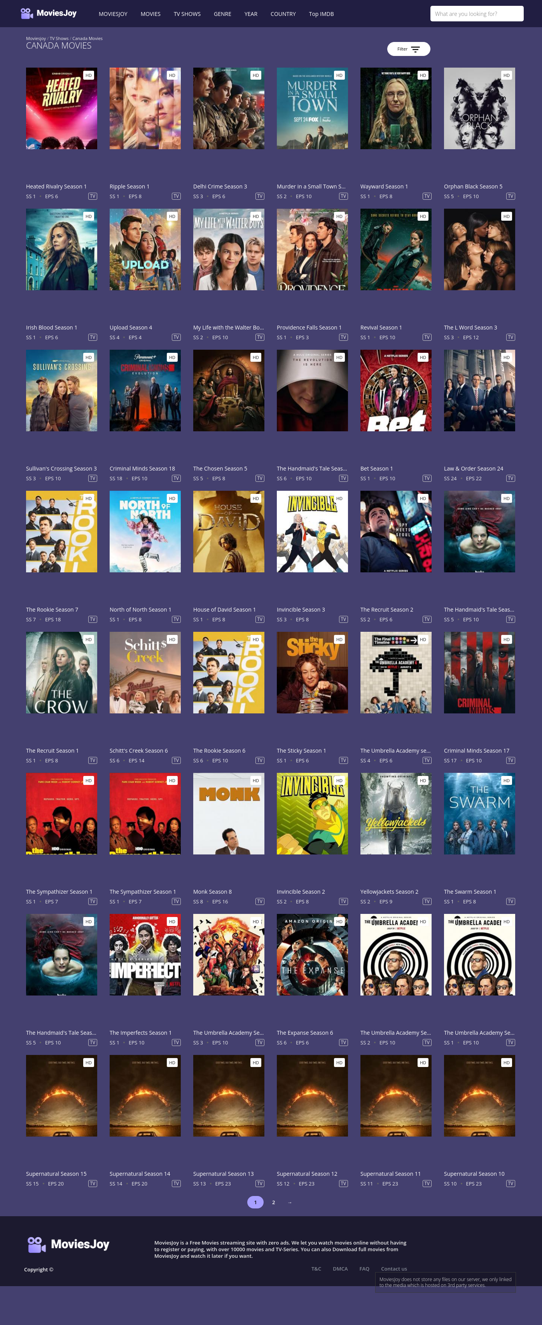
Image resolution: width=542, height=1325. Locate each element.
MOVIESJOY (113, 13)
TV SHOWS (187, 13)
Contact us (394, 1268)
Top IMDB (321, 13)
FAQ (365, 1268)
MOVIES (151, 13)
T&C (316, 1268)
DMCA (340, 1268)
